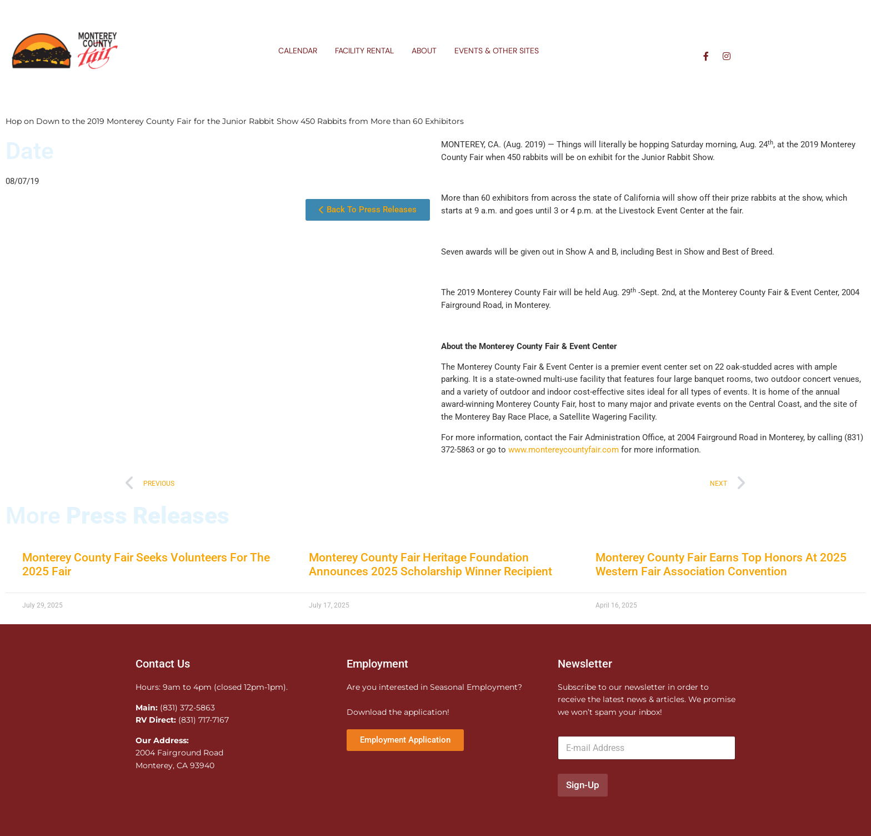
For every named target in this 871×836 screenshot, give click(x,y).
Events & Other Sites (496, 51)
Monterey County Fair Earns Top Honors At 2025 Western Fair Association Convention (721, 564)
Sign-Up (582, 784)
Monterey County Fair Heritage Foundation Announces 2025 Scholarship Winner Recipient (430, 564)
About (424, 51)
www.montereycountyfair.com (564, 450)
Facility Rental (364, 51)
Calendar (297, 51)
